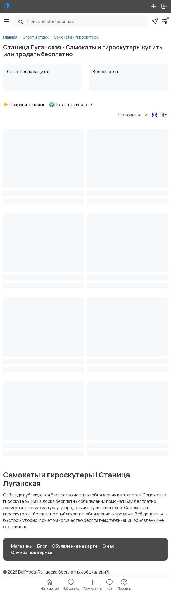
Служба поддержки (31, 552)
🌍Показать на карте (70, 104)
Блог (42, 546)
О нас (108, 546)
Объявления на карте (75, 546)
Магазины (21, 546)
